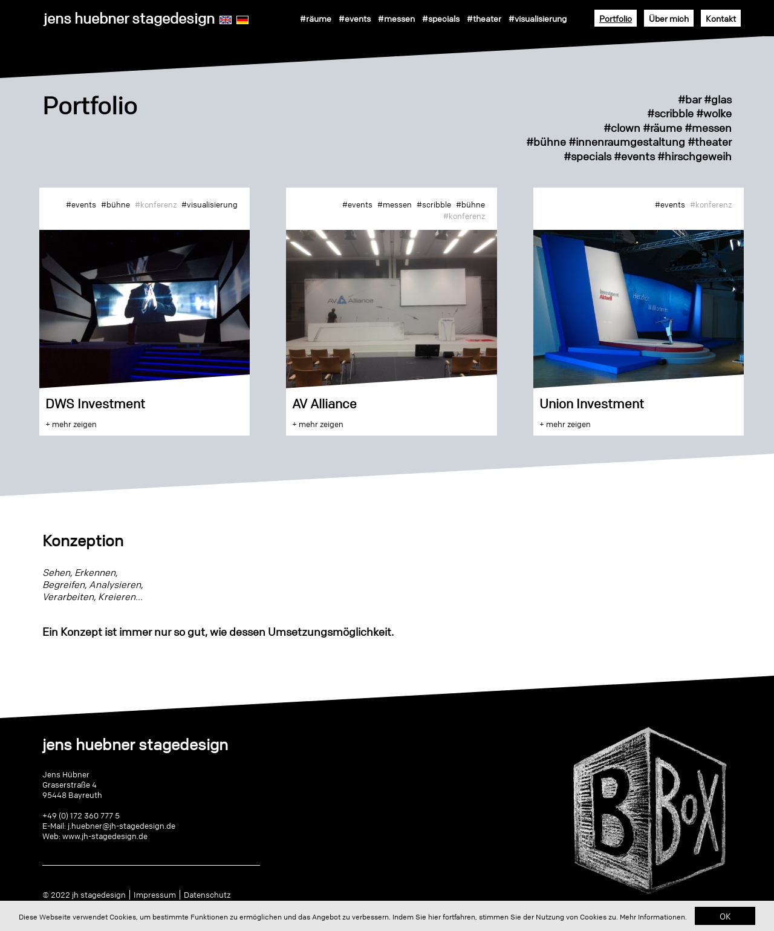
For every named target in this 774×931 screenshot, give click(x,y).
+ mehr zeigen (71, 424)
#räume (315, 18)
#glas (716, 99)
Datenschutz (207, 895)
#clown (621, 127)
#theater (484, 18)
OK (725, 915)
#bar (689, 99)
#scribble (670, 113)
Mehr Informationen (652, 916)
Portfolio (615, 18)
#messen (396, 18)
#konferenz (156, 204)
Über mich (669, 18)
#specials (441, 18)
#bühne (546, 141)
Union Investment (591, 404)
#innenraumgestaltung (626, 141)
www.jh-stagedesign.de (105, 836)
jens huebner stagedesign (129, 18)
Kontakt (721, 18)
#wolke (714, 113)
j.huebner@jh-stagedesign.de (121, 826)
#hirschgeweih (694, 156)
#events (355, 18)
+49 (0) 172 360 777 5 (81, 815)
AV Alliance (324, 404)
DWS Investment (95, 404)
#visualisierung (538, 18)
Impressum (155, 895)
